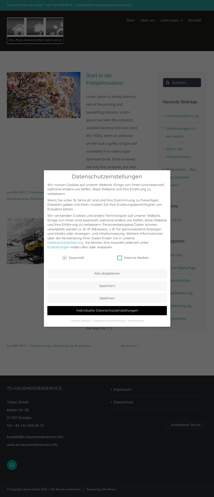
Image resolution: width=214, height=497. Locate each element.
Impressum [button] (136, 320)
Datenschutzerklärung (65, 242)
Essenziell (73, 258)
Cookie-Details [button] (80, 320)
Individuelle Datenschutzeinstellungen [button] (107, 310)
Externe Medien (133, 258)
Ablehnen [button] (107, 298)
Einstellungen (58, 247)
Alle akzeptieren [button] (107, 273)
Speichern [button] (107, 286)
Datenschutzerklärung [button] (109, 320)
